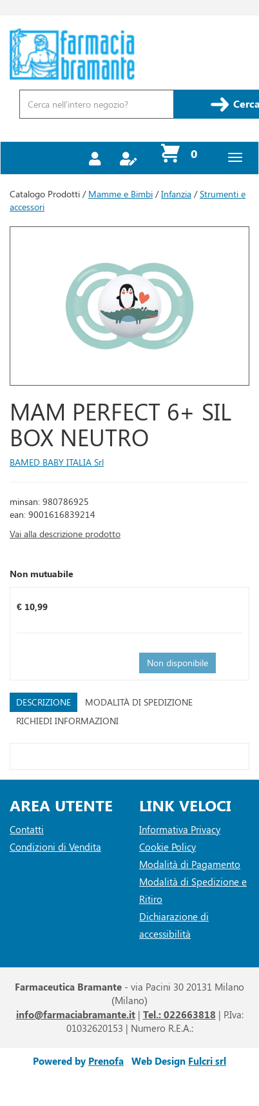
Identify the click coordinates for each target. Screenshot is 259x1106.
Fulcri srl (207, 1060)
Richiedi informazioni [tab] (67, 721)
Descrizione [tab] (43, 702)
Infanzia (176, 194)
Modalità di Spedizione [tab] (139, 702)
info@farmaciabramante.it (75, 1014)
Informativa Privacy (179, 829)
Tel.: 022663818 (179, 1014)
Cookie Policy (167, 846)
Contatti (27, 829)
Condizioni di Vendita (55, 846)
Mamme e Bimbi (120, 194)
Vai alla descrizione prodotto (65, 534)
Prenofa (106, 1060)
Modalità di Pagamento (189, 864)
